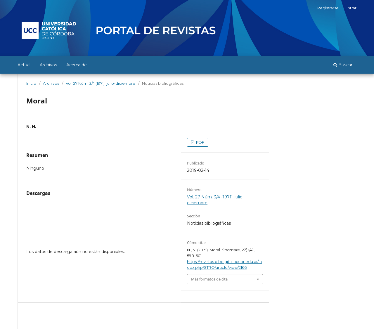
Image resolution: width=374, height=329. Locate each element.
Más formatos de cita (209, 279)
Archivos (48, 64)
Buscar (342, 64)
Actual (24, 64)
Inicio (31, 83)
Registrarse (328, 8)
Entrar (350, 8)
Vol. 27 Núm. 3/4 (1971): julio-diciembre (100, 83)
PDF (199, 142)
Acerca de (76, 64)
